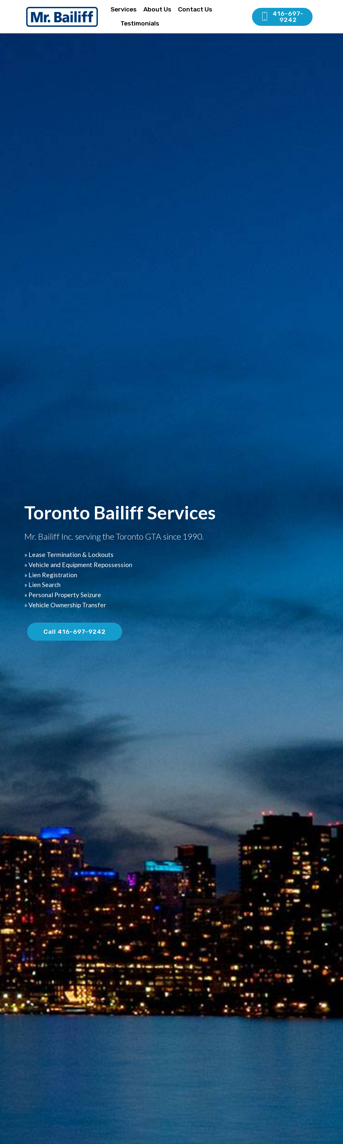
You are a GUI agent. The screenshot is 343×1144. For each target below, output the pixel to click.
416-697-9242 (282, 17)
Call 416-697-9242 (75, 631)
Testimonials (139, 23)
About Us (157, 9)
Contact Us (195, 9)
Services (123, 9)
